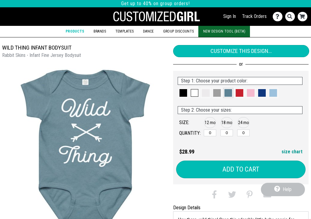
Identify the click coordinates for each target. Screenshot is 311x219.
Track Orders (254, 16)
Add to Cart (240, 169)
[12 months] (210, 133)
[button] (183, 93)
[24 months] (243, 133)
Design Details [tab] (186, 207)
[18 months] (226, 133)
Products (75, 31)
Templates (124, 31)
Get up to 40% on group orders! (155, 3)
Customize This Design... (241, 50)
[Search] (291, 16)
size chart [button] (292, 152)
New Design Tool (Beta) (224, 31)
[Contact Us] (279, 16)
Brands (100, 31)
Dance (148, 31)
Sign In (229, 16)
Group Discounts (178, 31)
